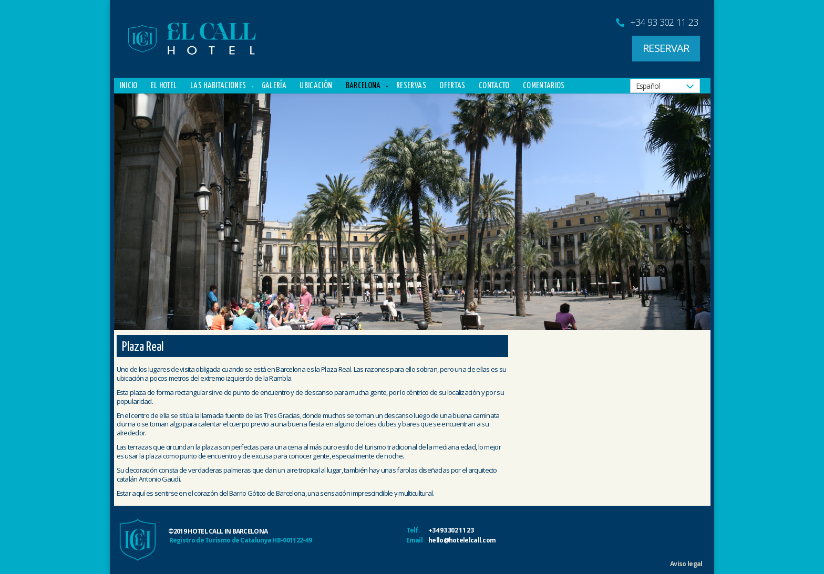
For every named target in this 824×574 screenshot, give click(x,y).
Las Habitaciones (218, 86)
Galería (274, 86)
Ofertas (452, 86)
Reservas (411, 86)
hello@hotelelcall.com (462, 540)
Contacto (494, 86)
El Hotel (164, 86)
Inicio (129, 86)
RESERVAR (666, 48)
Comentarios (544, 86)
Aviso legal (686, 563)
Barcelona (363, 86)
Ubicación (316, 86)
